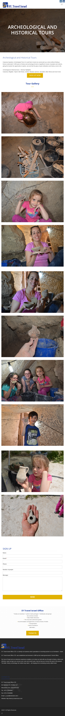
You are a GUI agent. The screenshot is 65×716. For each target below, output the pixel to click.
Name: (4, 553)
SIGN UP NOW (35, 75)
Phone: (5, 564)
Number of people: (8, 569)
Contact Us (32, 633)
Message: (5, 575)
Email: (4, 558)
